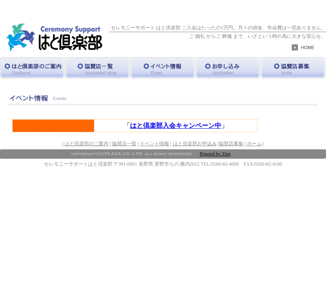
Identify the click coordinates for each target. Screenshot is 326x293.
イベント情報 (154, 143)
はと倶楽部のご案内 (86, 143)
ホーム (254, 143)
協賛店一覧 (124, 143)
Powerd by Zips (215, 154)
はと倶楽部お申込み (195, 143)
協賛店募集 (231, 143)
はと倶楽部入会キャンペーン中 (175, 125)
